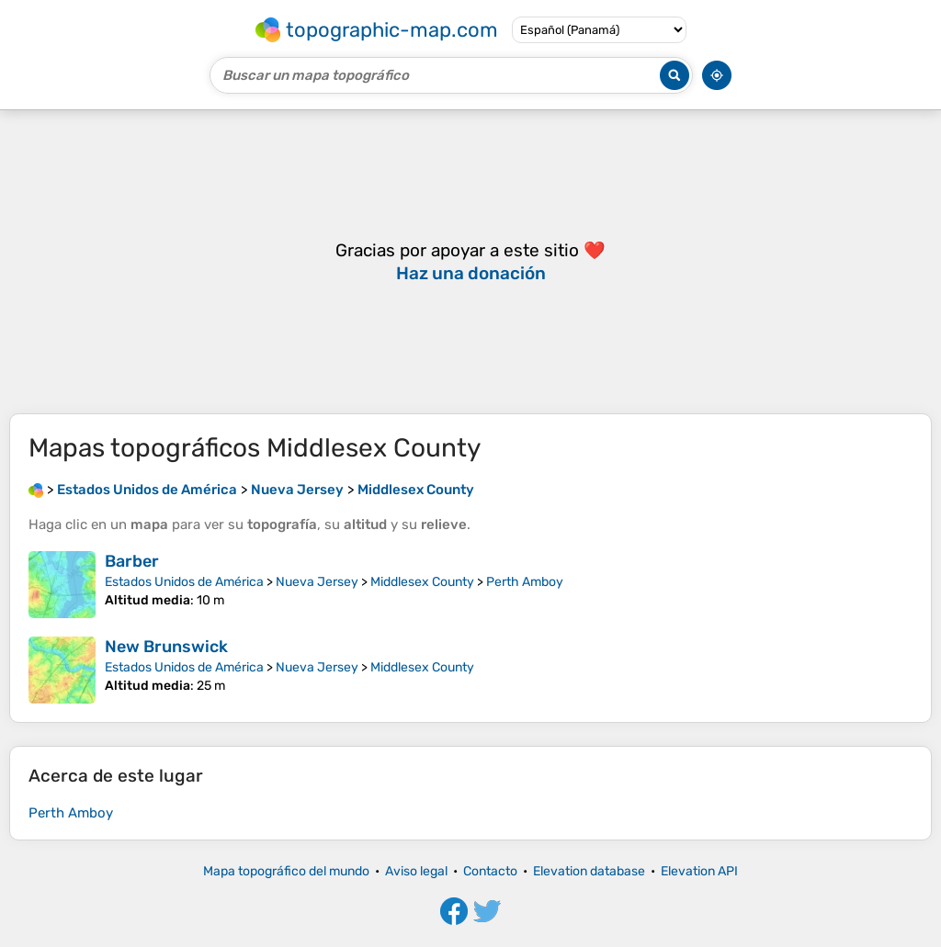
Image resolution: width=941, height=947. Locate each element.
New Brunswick (166, 647)
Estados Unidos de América (184, 582)
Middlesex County (422, 582)
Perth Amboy (524, 582)
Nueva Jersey (317, 582)
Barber (132, 561)
